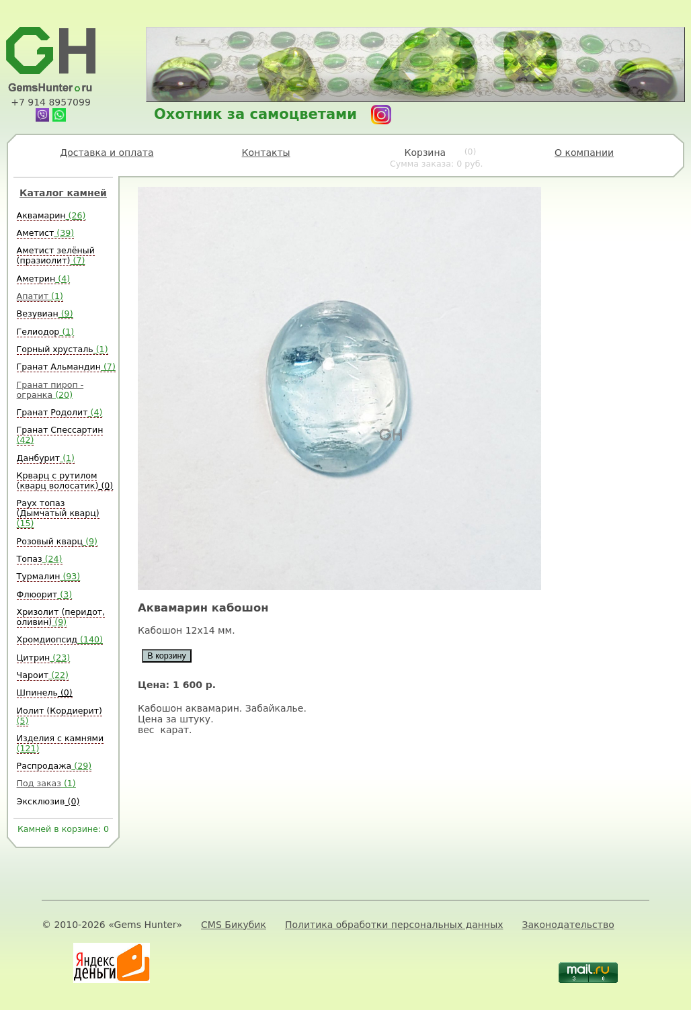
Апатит (40, 296)
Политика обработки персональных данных (394, 924)
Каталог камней (63, 192)
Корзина (436, 158)
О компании (584, 152)
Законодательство (568, 924)
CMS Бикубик (233, 924)
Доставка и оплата (106, 152)
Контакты (266, 152)
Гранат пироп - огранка (50, 390)
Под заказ (46, 783)
